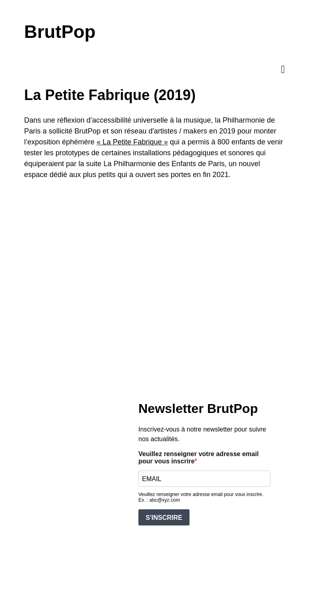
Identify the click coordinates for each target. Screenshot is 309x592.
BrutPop (59, 32)
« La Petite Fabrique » (132, 142)
